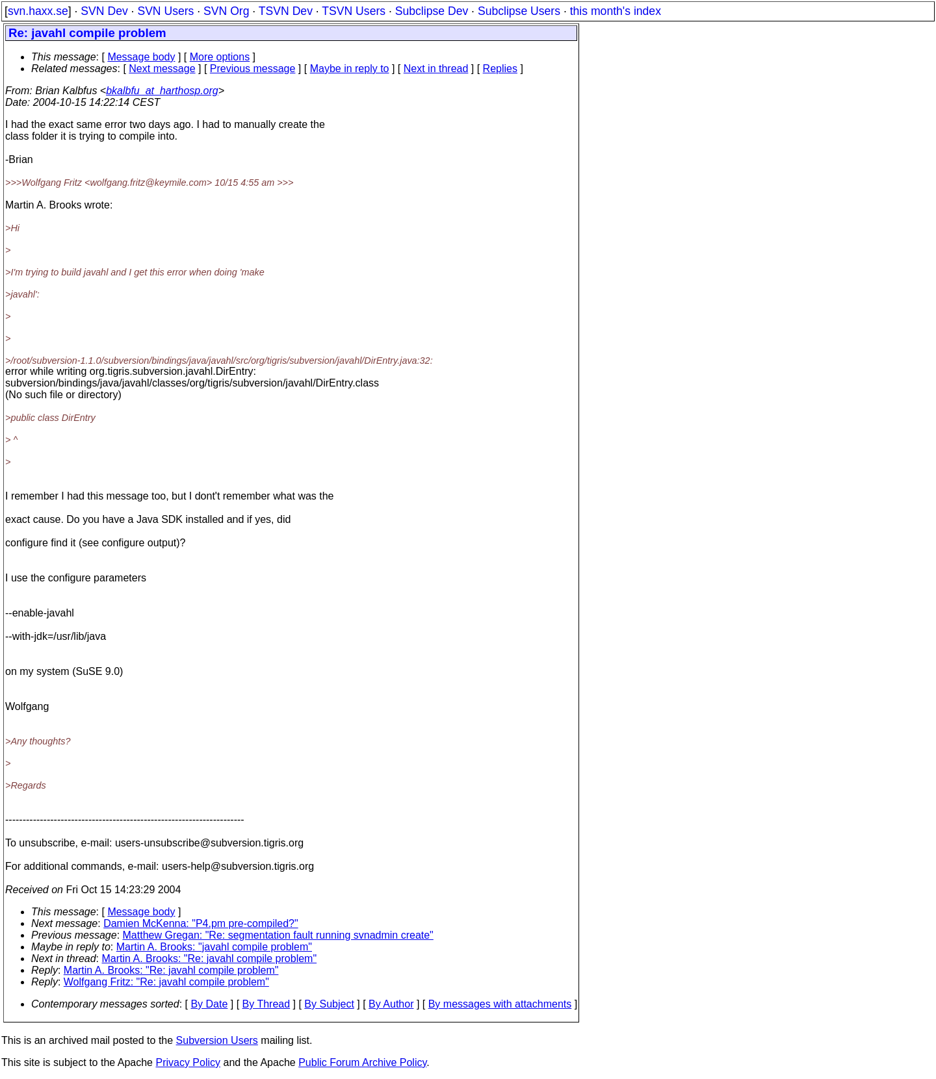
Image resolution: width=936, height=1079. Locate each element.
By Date (209, 1003)
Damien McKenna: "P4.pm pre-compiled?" (200, 923)
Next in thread (436, 68)
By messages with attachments (500, 1003)
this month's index (615, 11)
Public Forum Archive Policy (362, 1062)
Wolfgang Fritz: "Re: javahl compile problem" (166, 981)
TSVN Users (353, 11)
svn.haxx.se (38, 11)
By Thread (266, 1003)
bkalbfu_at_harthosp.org (162, 90)
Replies (500, 68)
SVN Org (226, 11)
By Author (391, 1003)
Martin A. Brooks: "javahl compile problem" (214, 946)
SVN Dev (104, 11)
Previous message (253, 68)
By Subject (329, 1003)
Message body (141, 56)
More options (220, 56)
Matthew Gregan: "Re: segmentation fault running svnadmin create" (278, 935)
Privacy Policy (187, 1062)
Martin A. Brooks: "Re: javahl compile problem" (209, 958)
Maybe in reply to (349, 68)
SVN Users (165, 11)
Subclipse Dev (431, 11)
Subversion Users (217, 1040)
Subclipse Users (519, 11)
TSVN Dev (286, 11)
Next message (162, 68)
